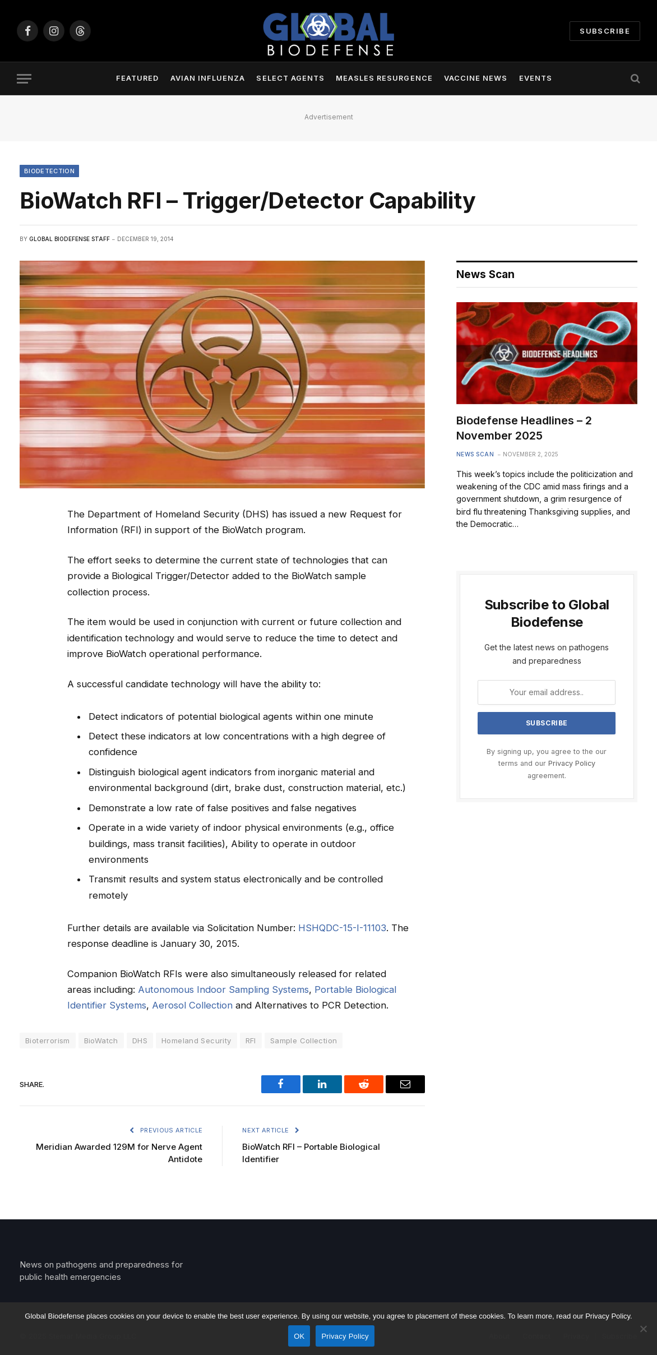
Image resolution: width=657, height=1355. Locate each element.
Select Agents (290, 78)
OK (299, 1336)
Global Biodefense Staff (69, 238)
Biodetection (49, 171)
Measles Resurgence (384, 78)
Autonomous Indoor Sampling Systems (223, 989)
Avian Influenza (207, 78)
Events (535, 78)
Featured (137, 78)
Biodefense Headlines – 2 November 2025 (524, 428)
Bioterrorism (47, 1040)
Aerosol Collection (192, 1005)
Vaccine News (475, 78)
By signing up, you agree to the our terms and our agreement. (547, 763)
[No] (643, 1328)
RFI (251, 1040)
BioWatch (101, 1040)
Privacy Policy (571, 763)
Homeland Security (196, 1040)
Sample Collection (303, 1040)
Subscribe (605, 30)
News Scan (475, 454)
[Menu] (24, 78)
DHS (139, 1040)
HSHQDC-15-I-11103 (342, 927)
